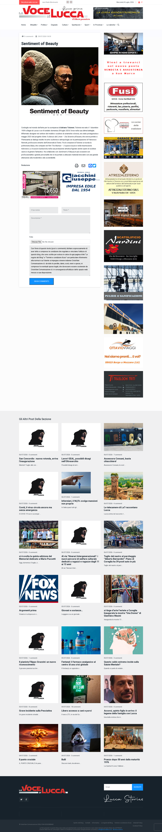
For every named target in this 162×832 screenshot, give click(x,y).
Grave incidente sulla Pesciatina (35, 710)
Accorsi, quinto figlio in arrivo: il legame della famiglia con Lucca (120, 712)
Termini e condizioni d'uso (123, 823)
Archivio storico (118, 830)
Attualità (34, 25)
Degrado (54, 25)
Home (23, 25)
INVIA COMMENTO (41, 281)
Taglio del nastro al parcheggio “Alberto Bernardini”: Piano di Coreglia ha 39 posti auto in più (120, 559)
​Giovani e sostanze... (72, 610)
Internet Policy (137, 823)
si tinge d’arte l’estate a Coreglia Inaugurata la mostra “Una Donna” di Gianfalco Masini (122, 613)
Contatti (87, 823)
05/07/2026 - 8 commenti (28, 707)
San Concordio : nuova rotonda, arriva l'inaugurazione (38, 460)
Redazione (25, 165)
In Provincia (98, 25)
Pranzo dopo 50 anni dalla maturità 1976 (122, 761)
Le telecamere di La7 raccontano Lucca (120, 509)
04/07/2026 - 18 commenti (71, 707)
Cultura (65, 25)
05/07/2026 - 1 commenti (28, 658)
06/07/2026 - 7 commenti (113, 455)
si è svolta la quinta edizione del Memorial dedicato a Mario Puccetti (37, 558)
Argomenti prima (27, 610)
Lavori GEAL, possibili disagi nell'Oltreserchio (76, 460)
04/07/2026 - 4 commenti (113, 707)
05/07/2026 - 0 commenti (28, 606)
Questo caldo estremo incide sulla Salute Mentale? (121, 663)
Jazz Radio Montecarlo (50, 2)
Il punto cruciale (27, 759)
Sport (87, 25)
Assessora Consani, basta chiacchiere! (117, 460)
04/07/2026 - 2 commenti (28, 755)
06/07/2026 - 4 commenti (113, 503)
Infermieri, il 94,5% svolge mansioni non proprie (79, 502)
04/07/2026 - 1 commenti (113, 755)
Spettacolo (77, 25)
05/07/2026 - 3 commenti (113, 658)
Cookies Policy (137, 826)
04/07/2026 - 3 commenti (71, 755)
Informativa (95, 823)
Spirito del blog (78, 823)
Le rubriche (111, 25)
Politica (44, 25)
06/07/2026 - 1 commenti (71, 497)
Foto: (31, 237)
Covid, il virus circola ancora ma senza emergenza (35, 509)
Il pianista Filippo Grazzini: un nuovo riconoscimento (37, 663)
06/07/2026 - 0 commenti (28, 455)
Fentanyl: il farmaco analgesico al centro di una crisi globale (79, 663)
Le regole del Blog (107, 823)
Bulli (64, 759)
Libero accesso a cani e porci (77, 710)
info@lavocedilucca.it (105, 830)
